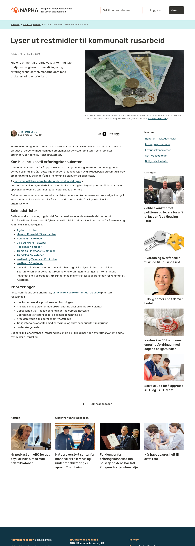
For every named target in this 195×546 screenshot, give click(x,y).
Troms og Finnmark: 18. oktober (36, 250)
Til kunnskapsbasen (97, 404)
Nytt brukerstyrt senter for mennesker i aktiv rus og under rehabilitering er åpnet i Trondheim (75, 461)
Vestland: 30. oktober (30, 263)
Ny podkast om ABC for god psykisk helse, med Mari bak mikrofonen (30, 459)
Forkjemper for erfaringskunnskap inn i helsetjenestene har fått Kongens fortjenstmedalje (119, 461)
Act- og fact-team (156, 155)
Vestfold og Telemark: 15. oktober (37, 259)
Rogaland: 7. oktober (29, 246)
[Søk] (137, 10)
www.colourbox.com (157, 118)
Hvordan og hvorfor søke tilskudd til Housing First (162, 260)
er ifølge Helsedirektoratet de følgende (76, 292)
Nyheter (150, 138)
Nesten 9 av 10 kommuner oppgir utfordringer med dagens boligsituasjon (163, 344)
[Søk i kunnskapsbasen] (118, 10)
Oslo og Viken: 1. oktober (31, 242)
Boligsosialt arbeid (156, 161)
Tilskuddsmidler (166, 138)
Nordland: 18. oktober (30, 238)
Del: (102, 133)
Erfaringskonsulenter (158, 150)
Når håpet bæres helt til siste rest (161, 457)
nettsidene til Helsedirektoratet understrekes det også (47, 181)
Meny (176, 10)
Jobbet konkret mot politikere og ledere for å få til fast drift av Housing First (163, 214)
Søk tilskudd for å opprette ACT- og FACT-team (163, 388)
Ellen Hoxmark (43, 539)
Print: (114, 134)
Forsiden (15, 24)
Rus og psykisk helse (157, 144)
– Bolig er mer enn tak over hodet (163, 301)
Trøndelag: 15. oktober (30, 254)
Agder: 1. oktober (27, 230)
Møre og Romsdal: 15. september (36, 234)
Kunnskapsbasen (32, 24)
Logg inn (155, 10)
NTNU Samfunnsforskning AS (87, 543)
